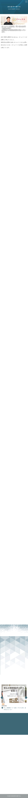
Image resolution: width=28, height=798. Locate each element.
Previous (2, 697)
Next (26, 697)
